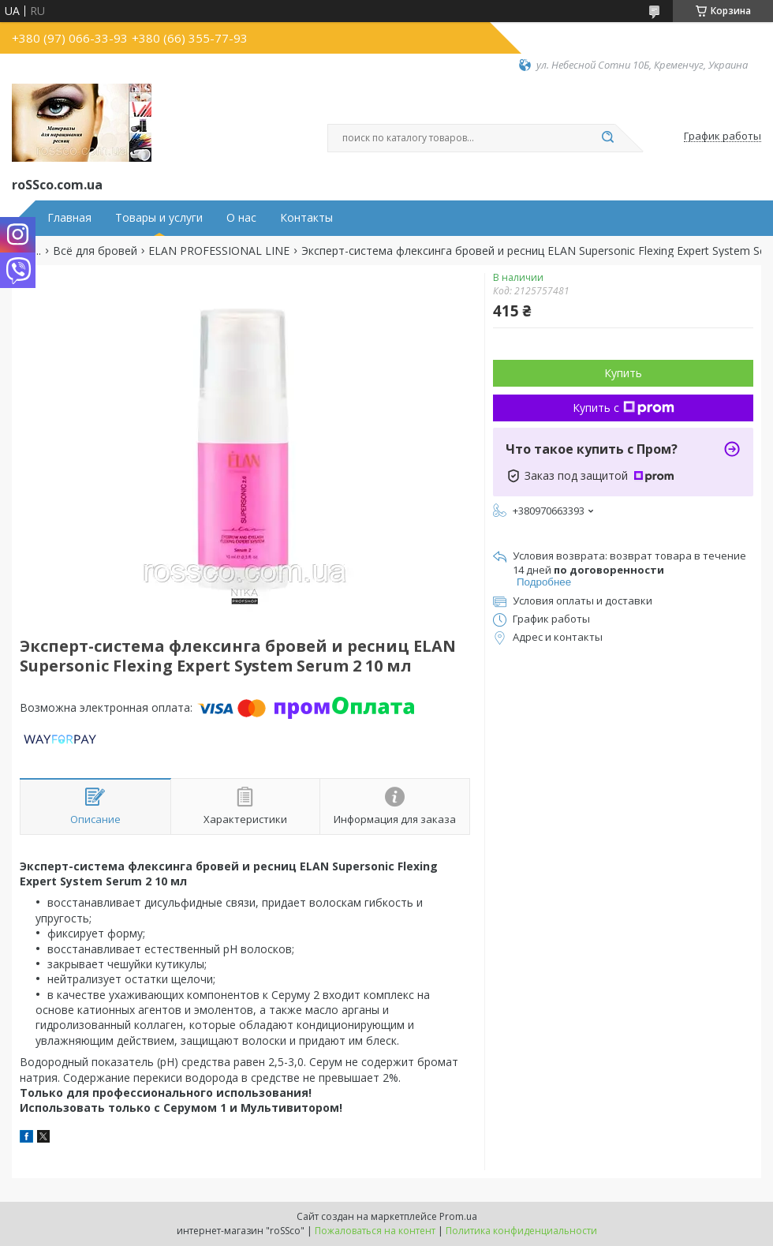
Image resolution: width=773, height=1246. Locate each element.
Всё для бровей (95, 251)
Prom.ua (458, 1216)
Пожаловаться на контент (375, 1230)
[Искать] (607, 138)
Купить (623, 372)
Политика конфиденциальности (521, 1230)
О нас (241, 217)
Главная (69, 217)
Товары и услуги (159, 217)
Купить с (623, 407)
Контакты (306, 217)
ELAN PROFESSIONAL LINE (218, 251)
